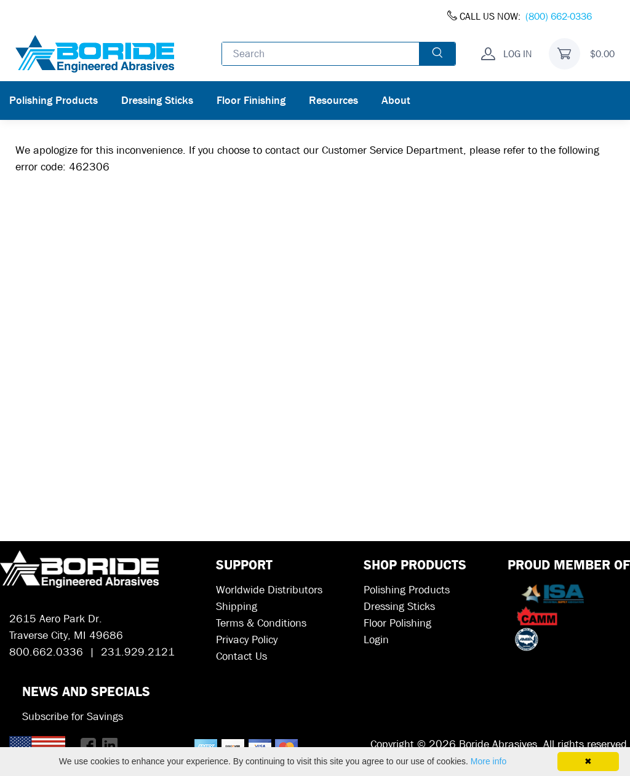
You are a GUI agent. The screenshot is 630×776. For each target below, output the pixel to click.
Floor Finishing (251, 100)
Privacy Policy (246, 640)
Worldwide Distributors (269, 590)
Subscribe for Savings (72, 717)
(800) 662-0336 (558, 16)
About (395, 100)
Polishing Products (53, 100)
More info (488, 761)
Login (376, 640)
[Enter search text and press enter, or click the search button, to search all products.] (321, 53)
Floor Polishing (397, 623)
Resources (333, 100)
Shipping (236, 607)
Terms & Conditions (261, 623)
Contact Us (241, 656)
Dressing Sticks (157, 100)
